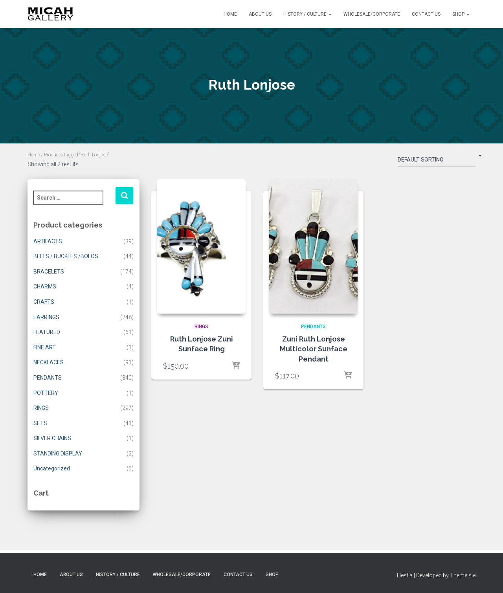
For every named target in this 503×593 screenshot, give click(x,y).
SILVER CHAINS (52, 438)
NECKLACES (48, 362)
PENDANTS (47, 378)
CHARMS (44, 286)
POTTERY (45, 393)
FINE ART (44, 347)
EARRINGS (46, 317)
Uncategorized (51, 468)
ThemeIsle (462, 575)
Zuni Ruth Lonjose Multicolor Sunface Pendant (313, 349)
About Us (260, 14)
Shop (461, 14)
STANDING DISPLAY (57, 453)
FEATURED (46, 332)
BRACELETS (48, 271)
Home (230, 14)
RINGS (41, 408)
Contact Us (426, 14)
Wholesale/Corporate (371, 14)
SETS (40, 423)
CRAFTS (43, 302)
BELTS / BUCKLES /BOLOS (65, 256)
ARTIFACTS (47, 241)
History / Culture (307, 14)
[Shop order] (436, 161)
